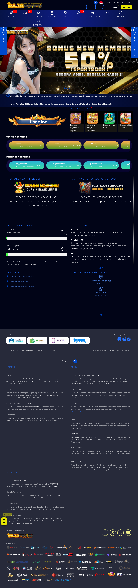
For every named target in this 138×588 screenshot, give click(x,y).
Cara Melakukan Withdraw (21, 286)
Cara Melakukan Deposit (21, 281)
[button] (10, 60)
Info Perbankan (28, 350)
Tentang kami (15, 350)
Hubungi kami (51, 350)
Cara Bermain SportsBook (20, 276)
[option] (69, 60)
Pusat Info (40, 350)
